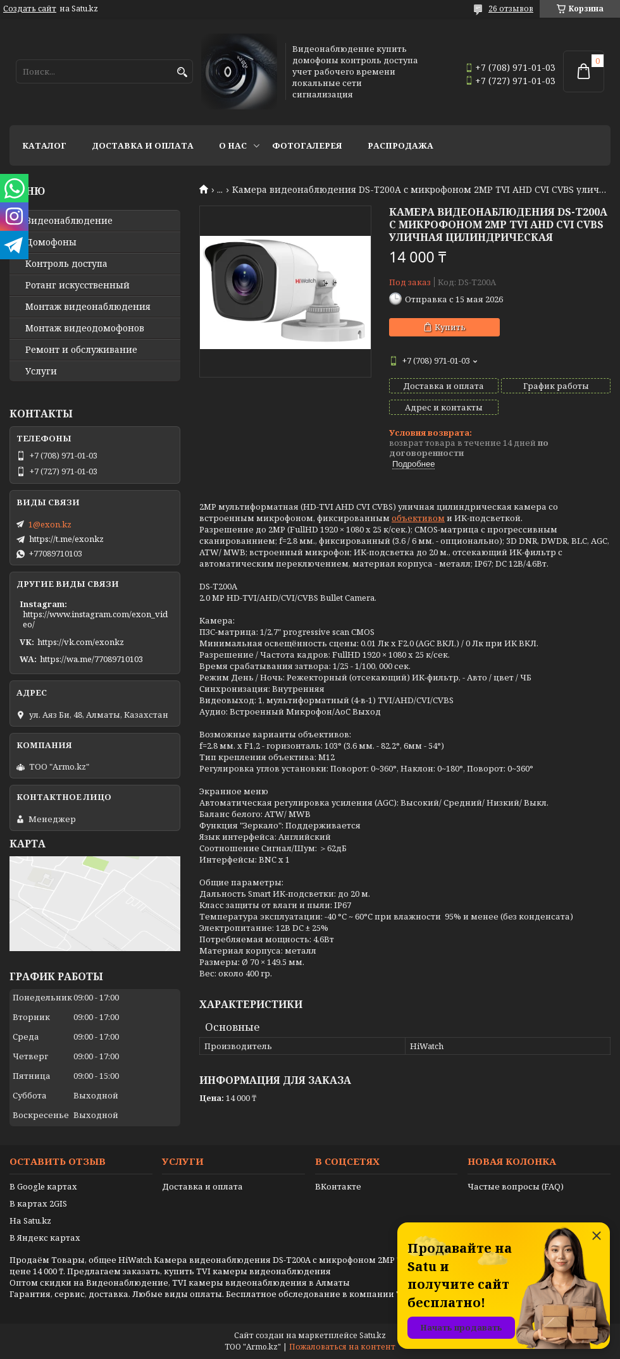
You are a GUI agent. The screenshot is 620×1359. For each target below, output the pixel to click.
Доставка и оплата (143, 145)
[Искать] (182, 72)
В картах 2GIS (38, 1203)
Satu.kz (372, 1335)
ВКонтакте (338, 1186)
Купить (450, 327)
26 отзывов (510, 8)
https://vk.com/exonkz (80, 642)
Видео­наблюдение (69, 220)
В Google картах (43, 1186)
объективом (418, 518)
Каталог (44, 145)
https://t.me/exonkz (66, 538)
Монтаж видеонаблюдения (88, 306)
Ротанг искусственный (77, 285)
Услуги (41, 371)
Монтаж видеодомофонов (84, 328)
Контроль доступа (66, 263)
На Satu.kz (30, 1220)
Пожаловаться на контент (342, 1346)
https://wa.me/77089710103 (91, 659)
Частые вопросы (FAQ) (516, 1186)
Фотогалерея (307, 145)
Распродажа (400, 145)
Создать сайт (29, 8)
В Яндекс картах (44, 1237)
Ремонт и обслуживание (81, 349)
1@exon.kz (49, 524)
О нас (233, 145)
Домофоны (51, 242)
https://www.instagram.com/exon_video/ (95, 619)
